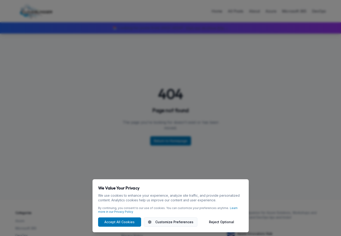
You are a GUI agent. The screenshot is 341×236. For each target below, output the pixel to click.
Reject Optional (221, 222)
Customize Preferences (170, 222)
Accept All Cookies (119, 222)
